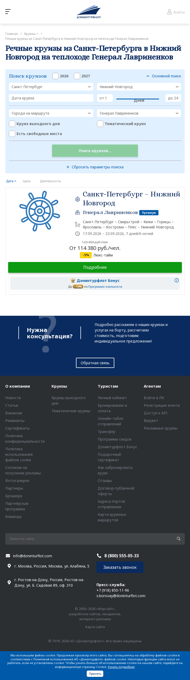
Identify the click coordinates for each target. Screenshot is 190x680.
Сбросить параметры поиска (98, 166)
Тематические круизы (71, 410)
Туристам (108, 386)
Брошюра (13, 495)
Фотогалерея (17, 480)
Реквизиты (14, 420)
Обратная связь (95, 362)
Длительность (50, 181)
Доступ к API (155, 412)
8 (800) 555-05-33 (121, 556)
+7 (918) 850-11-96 (112, 590)
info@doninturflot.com (32, 555)
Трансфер (106, 431)
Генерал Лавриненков (110, 212)
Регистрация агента (162, 405)
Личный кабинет (112, 397)
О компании (17, 386)
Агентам (152, 386)
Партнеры (14, 488)
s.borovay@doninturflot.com (120, 595)
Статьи (11, 405)
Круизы (59, 386)
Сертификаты (17, 428)
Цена (26, 181)
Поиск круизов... (95, 150)
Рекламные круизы (160, 428)
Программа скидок (115, 439)
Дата (9, 181)
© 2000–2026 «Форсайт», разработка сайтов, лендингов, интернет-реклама (95, 613)
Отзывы (105, 480)
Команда (13, 516)
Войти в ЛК (154, 397)
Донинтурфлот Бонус (117, 446)
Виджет (151, 420)
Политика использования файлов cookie (19, 454)
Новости (13, 397)
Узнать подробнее (121, 667)
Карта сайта (95, 626)
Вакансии (13, 412)
